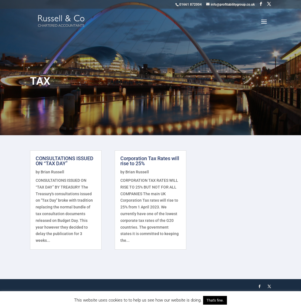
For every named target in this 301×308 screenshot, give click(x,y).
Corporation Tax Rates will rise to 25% (149, 160)
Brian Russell (52, 172)
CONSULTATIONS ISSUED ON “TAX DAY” (64, 160)
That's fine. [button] (215, 300)
